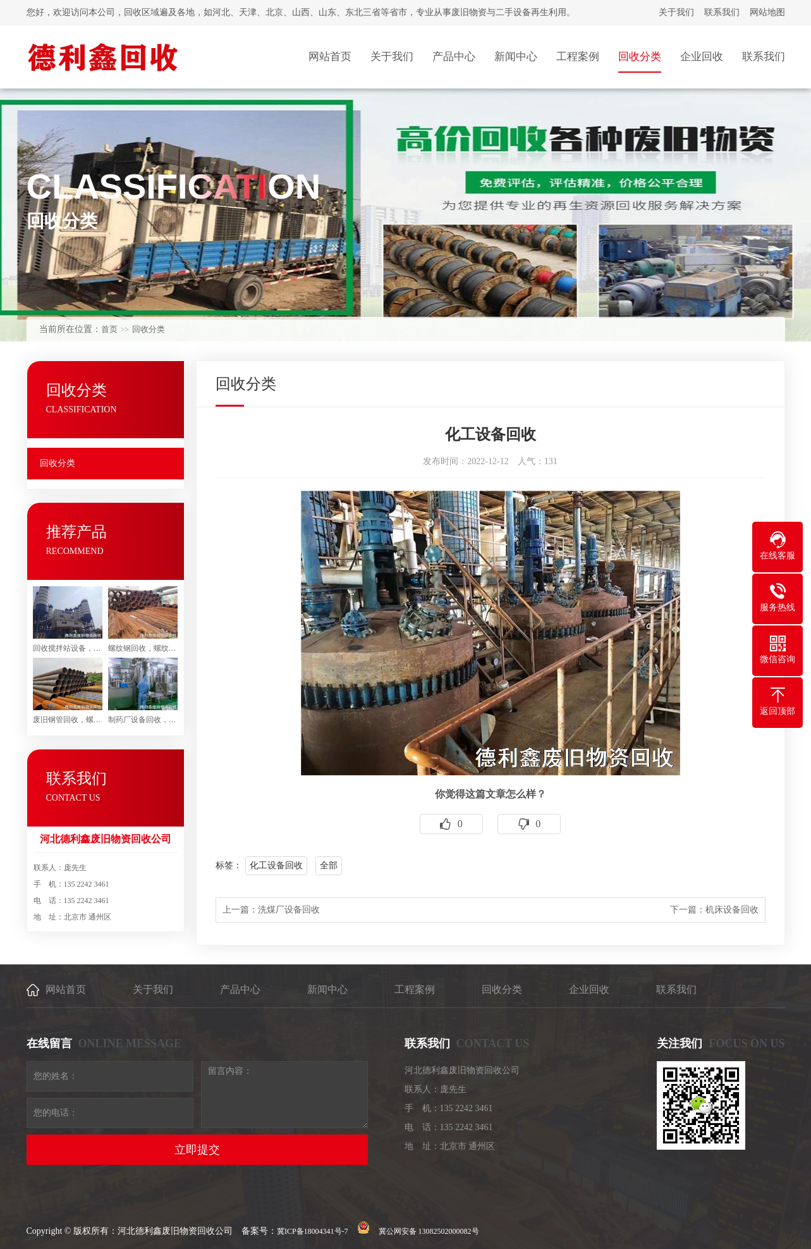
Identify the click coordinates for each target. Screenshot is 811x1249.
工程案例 (414, 989)
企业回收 (589, 989)
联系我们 (722, 12)
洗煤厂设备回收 (289, 909)
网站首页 (66, 989)
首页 (109, 329)
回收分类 (148, 329)
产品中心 (240, 989)
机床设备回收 (732, 909)
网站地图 (767, 12)
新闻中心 (327, 989)
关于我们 (676, 12)
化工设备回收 (276, 865)
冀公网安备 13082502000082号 (429, 1231)
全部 (329, 865)
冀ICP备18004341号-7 (312, 1231)
